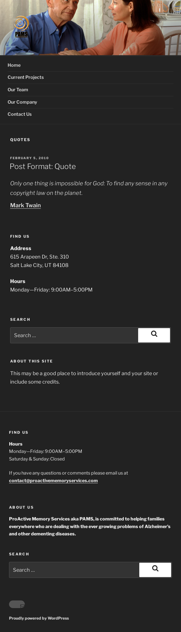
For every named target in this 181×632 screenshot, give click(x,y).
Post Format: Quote (43, 166)
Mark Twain (25, 205)
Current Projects (26, 77)
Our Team (18, 89)
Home (14, 65)
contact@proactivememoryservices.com (53, 480)
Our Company (22, 102)
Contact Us (20, 114)
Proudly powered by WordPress (39, 618)
